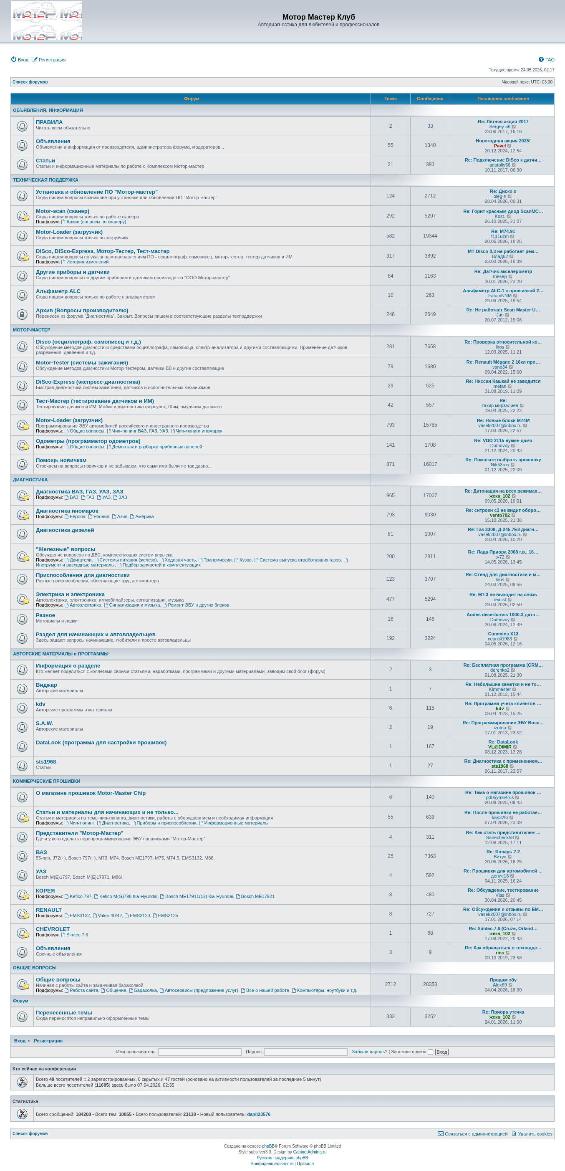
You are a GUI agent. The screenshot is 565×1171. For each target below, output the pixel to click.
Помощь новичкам (61, 460)
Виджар (46, 685)
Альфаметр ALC (58, 291)
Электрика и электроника (70, 594)
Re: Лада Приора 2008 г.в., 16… (503, 551)
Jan (500, 314)
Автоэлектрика (82, 604)
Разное (45, 615)
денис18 (500, 875)
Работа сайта (81, 990)
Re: (503, 400)
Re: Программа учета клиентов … (503, 703)
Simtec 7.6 (74, 934)
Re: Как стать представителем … (503, 832)
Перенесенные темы (64, 1012)
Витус (500, 856)
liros (500, 346)
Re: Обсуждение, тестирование (503, 890)
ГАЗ (87, 497)
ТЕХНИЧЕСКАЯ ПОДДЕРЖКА (45, 179)
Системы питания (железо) (125, 559)
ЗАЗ (120, 497)
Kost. (500, 216)
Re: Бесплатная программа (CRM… (503, 665)
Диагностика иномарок (67, 511)
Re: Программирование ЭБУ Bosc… (503, 722)
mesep (500, 276)
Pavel (500, 145)
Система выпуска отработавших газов (297, 559)
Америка (142, 516)
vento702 (500, 515)
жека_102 (499, 495)
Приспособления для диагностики (83, 575)
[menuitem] (19, 60)
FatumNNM (500, 295)
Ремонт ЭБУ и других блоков (196, 604)
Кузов (243, 559)
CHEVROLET (53, 929)
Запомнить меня (412, 1051)
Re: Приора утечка (503, 1011)
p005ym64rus (500, 797)
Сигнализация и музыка (132, 604)
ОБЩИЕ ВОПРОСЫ (35, 967)
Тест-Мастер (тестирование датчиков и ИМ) (95, 401)
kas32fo (500, 817)
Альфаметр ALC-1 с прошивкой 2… (503, 290)
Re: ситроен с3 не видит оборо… (503, 510)
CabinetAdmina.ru (310, 1152)
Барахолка (143, 990)
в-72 (499, 556)
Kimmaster (500, 689)
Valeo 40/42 (107, 915)
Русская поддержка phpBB (282, 1158)
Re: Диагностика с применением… (503, 761)
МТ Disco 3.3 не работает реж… (503, 251)
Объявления (53, 141)
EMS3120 (137, 915)
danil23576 (258, 1114)
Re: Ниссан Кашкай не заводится (503, 381)
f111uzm (500, 236)
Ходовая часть (177, 559)
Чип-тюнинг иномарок (196, 430)
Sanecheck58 (500, 837)
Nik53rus (500, 464)
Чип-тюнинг (79, 822)
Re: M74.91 (503, 231)
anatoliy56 (499, 164)
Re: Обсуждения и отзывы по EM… (503, 909)
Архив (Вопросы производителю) (82, 310)
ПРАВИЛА (49, 122)
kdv (40, 704)
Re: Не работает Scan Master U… (503, 309)
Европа (74, 516)
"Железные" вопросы (66, 549)
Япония (98, 516)
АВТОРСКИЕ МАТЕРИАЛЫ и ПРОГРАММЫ (60, 653)
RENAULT (49, 910)
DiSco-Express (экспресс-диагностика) (88, 382)
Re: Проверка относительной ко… (503, 341)
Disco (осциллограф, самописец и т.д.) (88, 342)
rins (500, 952)
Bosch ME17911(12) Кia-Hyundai (196, 896)
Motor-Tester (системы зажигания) (82, 362)
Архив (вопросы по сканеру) (93, 221)
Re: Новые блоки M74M (503, 420)
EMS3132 (77, 915)
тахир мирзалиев (500, 405)
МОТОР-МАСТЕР (31, 329)
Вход (19, 1040)
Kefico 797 (77, 896)
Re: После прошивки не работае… (503, 812)
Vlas (499, 895)
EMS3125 (165, 915)
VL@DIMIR (500, 746)
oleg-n (500, 196)
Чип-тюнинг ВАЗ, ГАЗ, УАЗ (137, 430)
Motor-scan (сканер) (62, 211)
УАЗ (104, 497)
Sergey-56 (500, 126)
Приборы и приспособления (164, 822)
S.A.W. (44, 723)
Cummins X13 (503, 633)
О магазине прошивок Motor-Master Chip (91, 793)
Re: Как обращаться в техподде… (503, 947)
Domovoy (500, 445)
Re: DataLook (503, 741)
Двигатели (77, 559)
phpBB (268, 1146)
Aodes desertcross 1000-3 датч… (503, 614)
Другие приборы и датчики (73, 272)
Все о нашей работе (265, 990)
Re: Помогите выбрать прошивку (503, 459)
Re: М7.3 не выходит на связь (503, 594)
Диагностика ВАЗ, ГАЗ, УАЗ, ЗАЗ (80, 491)
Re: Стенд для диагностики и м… (503, 574)
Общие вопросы (84, 430)
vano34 (499, 366)
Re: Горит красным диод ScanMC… (503, 211)
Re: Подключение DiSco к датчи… (503, 159)
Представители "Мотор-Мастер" (80, 833)
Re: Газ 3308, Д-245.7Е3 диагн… (503, 529)
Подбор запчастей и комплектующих (159, 564)
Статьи (45, 160)
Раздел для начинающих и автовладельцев (96, 634)
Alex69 (500, 984)
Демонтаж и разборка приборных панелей (154, 446)
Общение (113, 990)
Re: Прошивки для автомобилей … (503, 870)
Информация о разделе (68, 666)
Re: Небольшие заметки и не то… (503, 684)
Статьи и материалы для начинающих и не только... (107, 812)
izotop (500, 727)
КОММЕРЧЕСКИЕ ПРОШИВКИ (46, 781)
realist (500, 599)
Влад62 (500, 256)
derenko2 (500, 670)
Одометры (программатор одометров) (88, 441)
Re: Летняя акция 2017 (503, 121)
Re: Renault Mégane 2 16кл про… (503, 361)
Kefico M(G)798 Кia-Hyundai (125, 896)
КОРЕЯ (45, 891)
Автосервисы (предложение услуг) (198, 990)
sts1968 (46, 762)
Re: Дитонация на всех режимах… (503, 490)
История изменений (84, 261)
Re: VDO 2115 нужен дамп (503, 440)
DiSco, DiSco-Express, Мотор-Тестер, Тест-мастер (103, 251)
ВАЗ (71, 497)
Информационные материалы (234, 822)
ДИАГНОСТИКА (30, 479)
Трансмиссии (215, 559)
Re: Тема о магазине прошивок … (503, 792)
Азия (119, 516)
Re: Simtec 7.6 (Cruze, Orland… (503, 928)
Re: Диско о (503, 191)
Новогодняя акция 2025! (503, 140)
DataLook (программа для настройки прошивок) (101, 742)
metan (500, 386)
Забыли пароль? (369, 1051)
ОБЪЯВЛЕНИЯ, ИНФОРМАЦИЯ (48, 110)
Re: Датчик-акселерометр (503, 271)
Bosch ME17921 (255, 896)
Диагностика (113, 822)
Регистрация (48, 1040)
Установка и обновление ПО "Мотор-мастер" (97, 192)
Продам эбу (503, 979)
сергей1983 (500, 638)
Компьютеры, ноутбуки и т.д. (325, 990)
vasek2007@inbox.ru (500, 425)
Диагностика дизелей (65, 530)
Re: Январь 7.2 (503, 851)
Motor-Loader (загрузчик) (69, 232)
